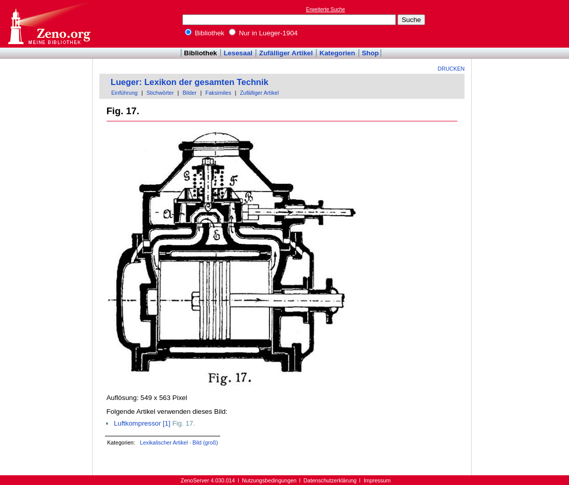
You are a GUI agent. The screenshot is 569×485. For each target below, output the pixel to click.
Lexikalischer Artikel (164, 442)
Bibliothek (205, 33)
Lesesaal (238, 53)
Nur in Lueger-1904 (263, 33)
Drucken (451, 69)
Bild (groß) (205, 442)
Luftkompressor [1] (142, 423)
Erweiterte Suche (325, 9)
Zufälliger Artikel (286, 53)
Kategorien (337, 53)
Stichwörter (160, 93)
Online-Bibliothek (48, 24)
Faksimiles (218, 93)
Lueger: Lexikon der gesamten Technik (189, 82)
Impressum (377, 480)
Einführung (124, 93)
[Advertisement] (522, 24)
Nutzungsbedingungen (269, 480)
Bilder (189, 93)
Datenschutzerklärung (330, 480)
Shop (370, 53)
